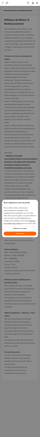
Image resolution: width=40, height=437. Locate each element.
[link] (7, 3)
